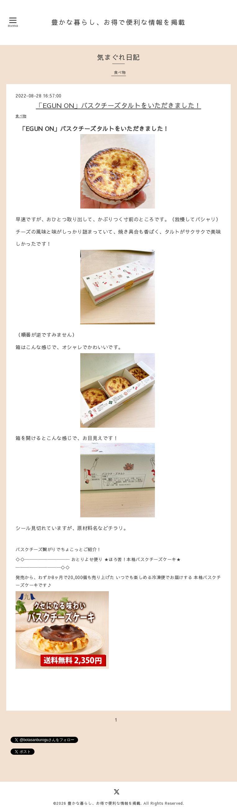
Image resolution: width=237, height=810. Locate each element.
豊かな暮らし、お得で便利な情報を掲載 (118, 22)
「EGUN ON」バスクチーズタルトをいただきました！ (118, 105)
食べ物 (120, 72)
